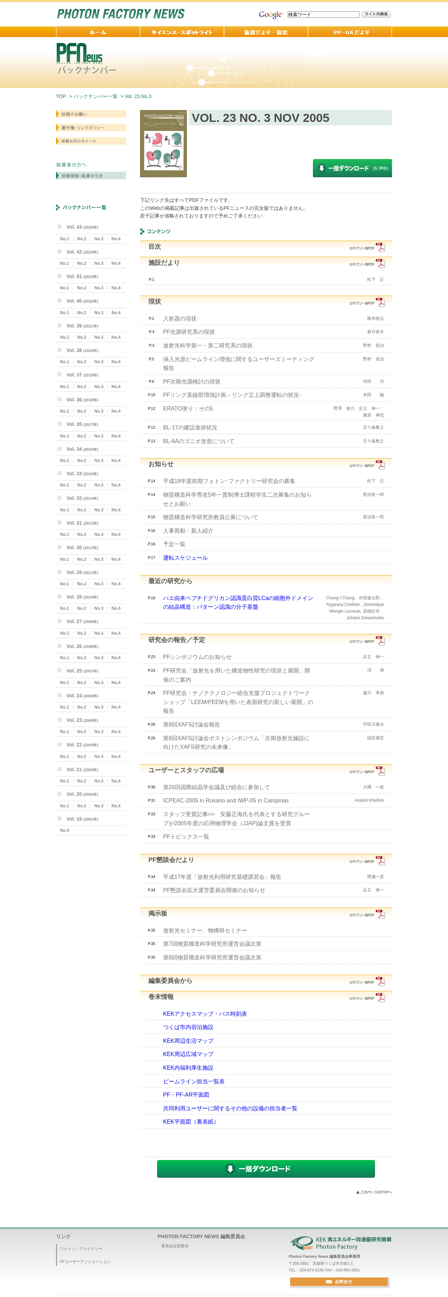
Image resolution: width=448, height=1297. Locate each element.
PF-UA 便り (350, 31)
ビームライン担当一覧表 (194, 1081)
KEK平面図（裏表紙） (191, 1122)
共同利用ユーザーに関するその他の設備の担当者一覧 (230, 1108)
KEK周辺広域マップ (188, 1054)
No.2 (81, 239)
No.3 (98, 239)
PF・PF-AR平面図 (186, 1095)
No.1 (64, 239)
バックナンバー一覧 (96, 96)
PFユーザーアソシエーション (85, 1262)
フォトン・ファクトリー (81, 1249)
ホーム (98, 31)
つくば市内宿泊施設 (188, 1027)
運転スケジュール (185, 558)
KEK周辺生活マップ (188, 1041)
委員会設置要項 (174, 1246)
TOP (61, 96)
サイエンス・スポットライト (182, 31)
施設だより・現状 (266, 31)
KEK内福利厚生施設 (188, 1068)
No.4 (115, 239)
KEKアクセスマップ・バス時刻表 (205, 1014)
